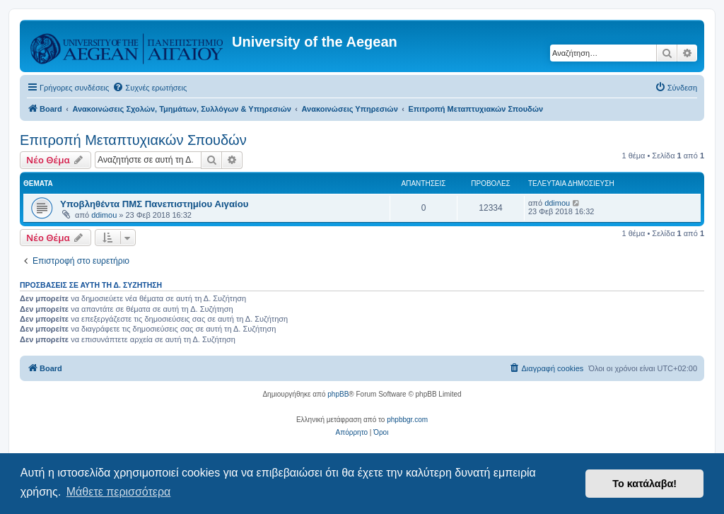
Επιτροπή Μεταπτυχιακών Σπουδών (133, 140)
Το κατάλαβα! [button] (644, 483)
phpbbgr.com (407, 420)
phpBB (338, 394)
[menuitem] (149, 87)
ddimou (104, 215)
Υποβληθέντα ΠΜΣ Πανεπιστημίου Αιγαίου (154, 204)
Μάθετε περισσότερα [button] (118, 492)
